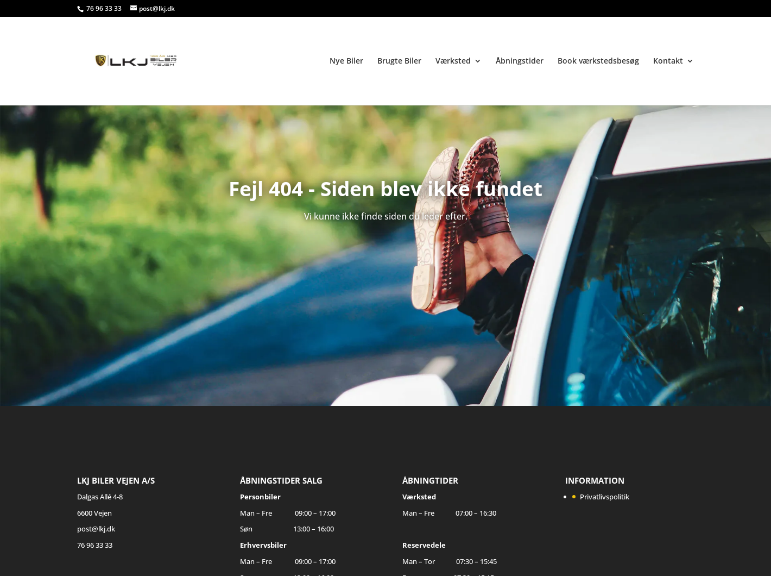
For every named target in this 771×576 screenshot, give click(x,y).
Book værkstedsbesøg (598, 61)
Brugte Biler (399, 61)
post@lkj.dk (96, 529)
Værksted (453, 61)
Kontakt (668, 61)
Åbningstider (520, 61)
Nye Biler (346, 61)
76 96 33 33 (104, 8)
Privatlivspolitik (604, 497)
